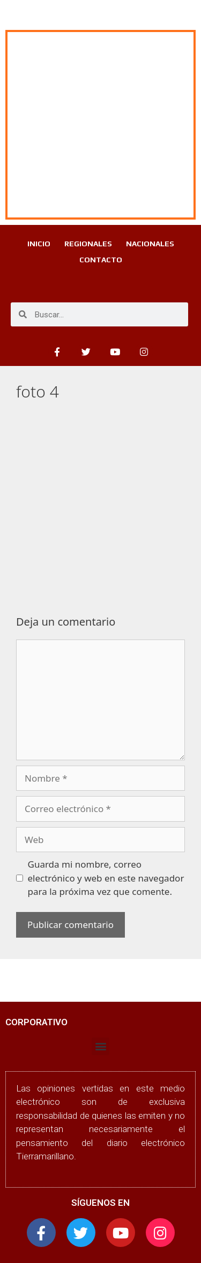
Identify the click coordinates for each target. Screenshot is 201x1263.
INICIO (38, 243)
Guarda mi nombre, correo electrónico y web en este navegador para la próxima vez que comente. (106, 878)
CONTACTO (100, 259)
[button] (100, 1046)
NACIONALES (150, 243)
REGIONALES (88, 243)
